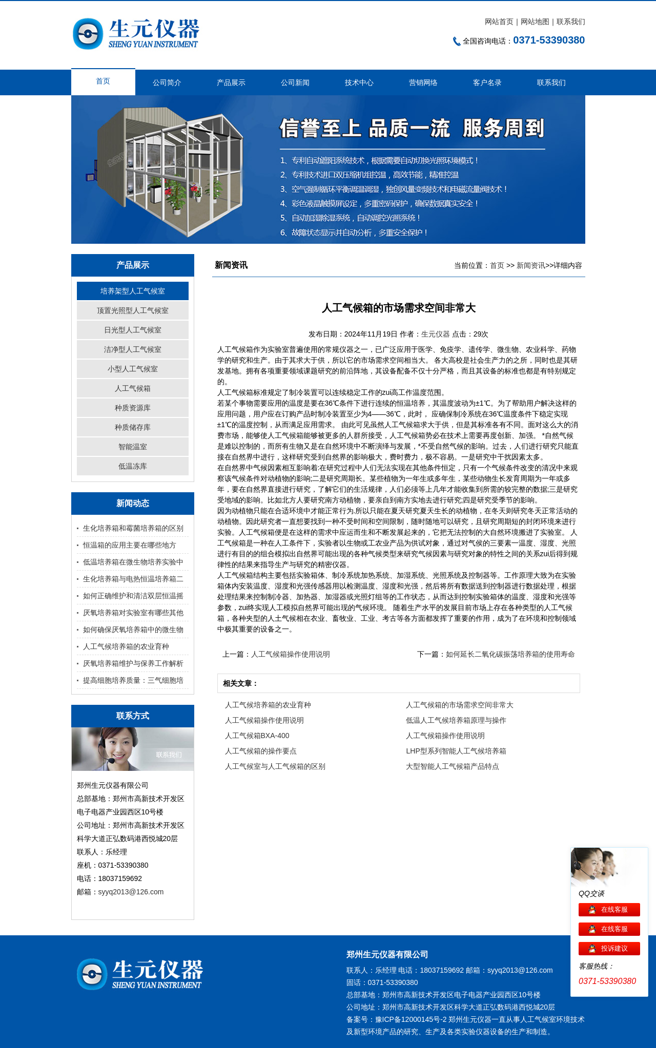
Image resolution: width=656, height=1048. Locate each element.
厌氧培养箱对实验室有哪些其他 (133, 613)
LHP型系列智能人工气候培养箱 (456, 751)
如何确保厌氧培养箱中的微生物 (133, 629)
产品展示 (231, 82)
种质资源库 (133, 408)
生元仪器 (436, 334)
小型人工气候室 (133, 369)
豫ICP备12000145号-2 (411, 1019)
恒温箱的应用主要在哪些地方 (129, 545)
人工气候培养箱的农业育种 (126, 646)
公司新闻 (295, 82)
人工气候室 (538, 1019)
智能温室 (132, 447)
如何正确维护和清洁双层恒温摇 (133, 596)
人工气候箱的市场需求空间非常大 (460, 705)
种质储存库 (133, 427)
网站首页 (499, 21)
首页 (103, 81)
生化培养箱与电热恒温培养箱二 (133, 579)
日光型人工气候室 (132, 330)
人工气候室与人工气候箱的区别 (275, 766)
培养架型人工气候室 (132, 291)
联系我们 (571, 21)
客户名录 (487, 82)
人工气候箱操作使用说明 (290, 654)
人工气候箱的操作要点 (261, 751)
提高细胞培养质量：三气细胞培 (133, 680)
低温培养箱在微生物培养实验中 (133, 562)
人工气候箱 (133, 388)
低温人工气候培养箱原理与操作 (456, 720)
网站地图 (535, 21)
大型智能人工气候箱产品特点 (452, 766)
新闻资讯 (531, 265)
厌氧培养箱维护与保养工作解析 (133, 663)
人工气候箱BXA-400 (257, 735)
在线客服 (614, 909)
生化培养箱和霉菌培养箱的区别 (133, 528)
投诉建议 (614, 948)
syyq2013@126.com (131, 892)
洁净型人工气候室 (132, 349)
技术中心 (359, 82)
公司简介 (167, 82)
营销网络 (423, 82)
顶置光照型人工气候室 (133, 310)
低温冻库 (132, 466)
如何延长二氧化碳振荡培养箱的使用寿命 (510, 654)
